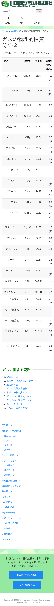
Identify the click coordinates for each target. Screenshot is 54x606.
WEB (7, 21)
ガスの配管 (9, 469)
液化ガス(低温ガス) (11, 480)
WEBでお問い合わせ (26, 574)
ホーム (5, 30)
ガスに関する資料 (10, 523)
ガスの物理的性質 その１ (20, 396)
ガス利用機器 (8, 507)
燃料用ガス (7, 491)
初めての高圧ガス (10, 455)
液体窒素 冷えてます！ (12, 485)
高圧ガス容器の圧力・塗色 (19, 380)
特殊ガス (6, 496)
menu (37, 21)
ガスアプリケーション (12, 517)
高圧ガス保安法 (14, 404)
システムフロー (11, 440)
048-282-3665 (27, 584)
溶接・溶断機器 (8, 512)
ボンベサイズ (10, 460)
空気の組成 (12, 376)
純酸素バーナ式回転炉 (12, 430)
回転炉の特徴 (10, 436)
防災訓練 (6, 528)
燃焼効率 (8, 445)
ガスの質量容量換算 (16, 388)
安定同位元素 (8, 501)
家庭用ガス (7, 533)
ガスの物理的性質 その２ (20, 400)
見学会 (7, 449)
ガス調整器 (9, 465)
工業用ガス (16, 30)
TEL (22, 21)
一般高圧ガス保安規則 (18, 407)
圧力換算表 (12, 384)
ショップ (6, 539)
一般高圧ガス (8, 475)
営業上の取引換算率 (16, 392)
